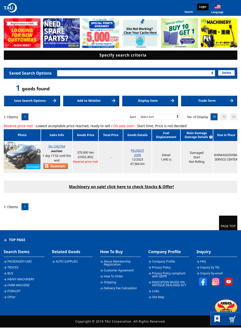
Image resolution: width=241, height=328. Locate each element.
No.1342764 (56, 147)
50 (234, 117)
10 (214, 117)
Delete (226, 73)
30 (224, 117)
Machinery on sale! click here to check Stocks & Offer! (121, 187)
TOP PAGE (17, 240)
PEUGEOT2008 (137, 153)
